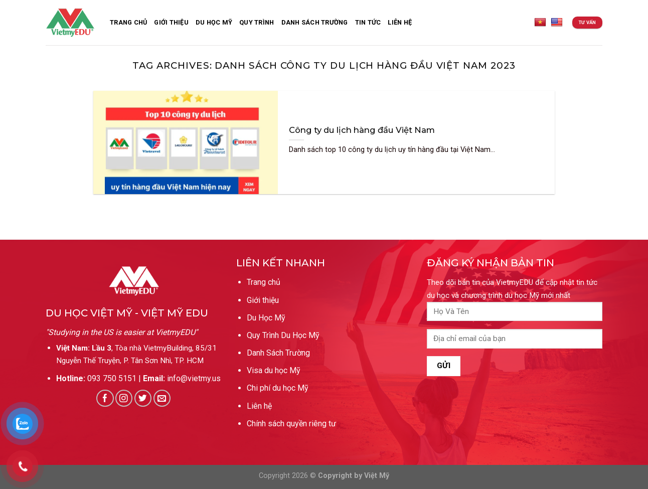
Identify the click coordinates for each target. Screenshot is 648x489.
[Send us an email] (162, 398)
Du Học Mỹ (214, 22)
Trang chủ (263, 282)
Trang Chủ (128, 22)
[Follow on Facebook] (105, 398)
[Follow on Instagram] (124, 398)
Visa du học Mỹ (273, 370)
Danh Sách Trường (278, 353)
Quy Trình (256, 22)
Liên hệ (259, 406)
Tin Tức (368, 22)
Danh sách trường (314, 22)
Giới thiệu (171, 22)
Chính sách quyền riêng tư (291, 423)
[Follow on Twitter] (143, 398)
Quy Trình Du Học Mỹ (283, 335)
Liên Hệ (400, 22)
